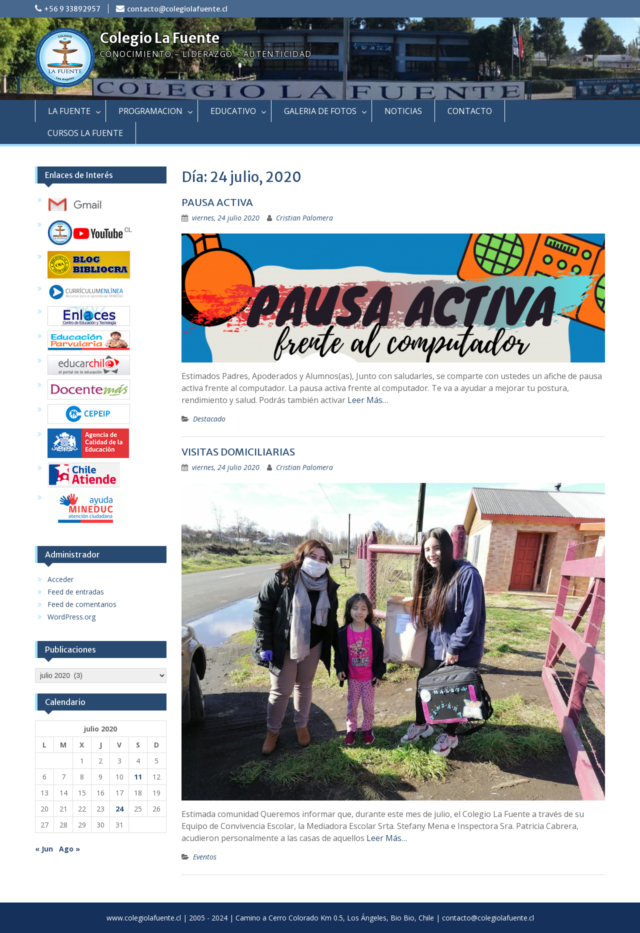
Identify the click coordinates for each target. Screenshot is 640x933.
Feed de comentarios (82, 604)
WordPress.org (72, 617)
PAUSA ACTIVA (217, 202)
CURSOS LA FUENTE (85, 133)
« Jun (44, 849)
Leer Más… (368, 400)
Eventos (204, 857)
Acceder (61, 579)
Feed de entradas (76, 591)
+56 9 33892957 (72, 9)
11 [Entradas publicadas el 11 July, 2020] (138, 777)
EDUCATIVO (233, 111)
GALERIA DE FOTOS (320, 111)
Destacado (209, 419)
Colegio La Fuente (160, 38)
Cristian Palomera (304, 217)
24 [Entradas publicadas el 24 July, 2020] (120, 809)
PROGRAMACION (150, 111)
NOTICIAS (403, 111)
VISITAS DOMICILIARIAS (238, 452)
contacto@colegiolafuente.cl (177, 9)
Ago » (69, 849)
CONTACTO (470, 111)
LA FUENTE (69, 111)
